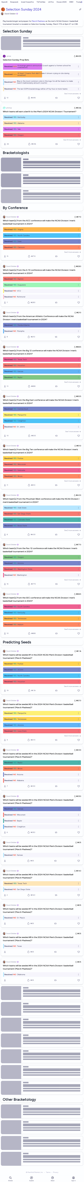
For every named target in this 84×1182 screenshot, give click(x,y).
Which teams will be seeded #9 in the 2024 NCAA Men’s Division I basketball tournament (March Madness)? (38, 967)
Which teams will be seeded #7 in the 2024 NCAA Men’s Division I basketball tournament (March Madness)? (38, 910)
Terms (48, 1172)
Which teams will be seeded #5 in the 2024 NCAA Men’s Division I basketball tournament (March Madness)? (38, 848)
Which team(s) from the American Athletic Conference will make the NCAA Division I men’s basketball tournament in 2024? (38, 318)
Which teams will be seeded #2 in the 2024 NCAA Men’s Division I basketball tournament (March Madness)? (38, 706)
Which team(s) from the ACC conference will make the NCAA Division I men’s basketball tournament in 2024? (39, 222)
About (52, 1178)
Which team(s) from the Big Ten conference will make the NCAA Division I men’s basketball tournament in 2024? (40, 451)
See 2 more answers (72, 252)
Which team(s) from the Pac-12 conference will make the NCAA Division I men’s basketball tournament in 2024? (40, 550)
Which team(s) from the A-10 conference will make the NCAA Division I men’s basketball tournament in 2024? (39, 272)
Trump (78, 2)
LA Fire (51, 2)
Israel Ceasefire (27, 2)
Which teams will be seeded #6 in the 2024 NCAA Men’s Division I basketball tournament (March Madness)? (38, 876)
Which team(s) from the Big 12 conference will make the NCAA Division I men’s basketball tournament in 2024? (39, 352)
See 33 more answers (72, 140)
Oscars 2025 (61, 2)
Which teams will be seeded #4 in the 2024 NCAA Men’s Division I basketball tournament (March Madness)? (38, 801)
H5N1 (71, 2)
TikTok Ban (41, 2)
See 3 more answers (72, 94)
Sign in (73, 1178)
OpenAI (4, 2)
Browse (10, 1178)
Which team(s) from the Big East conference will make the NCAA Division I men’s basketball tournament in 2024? (41, 401)
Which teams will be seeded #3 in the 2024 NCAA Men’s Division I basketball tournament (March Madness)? (38, 755)
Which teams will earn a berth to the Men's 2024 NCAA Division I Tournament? (39, 111)
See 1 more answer (73, 432)
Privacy (55, 1172)
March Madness (38, 21)
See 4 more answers (72, 686)
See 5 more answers (72, 382)
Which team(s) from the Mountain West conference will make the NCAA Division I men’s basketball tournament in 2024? (41, 500)
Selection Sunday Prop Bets (16, 60)
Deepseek (14, 2)
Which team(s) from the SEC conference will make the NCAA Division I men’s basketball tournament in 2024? (39, 599)
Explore (31, 1178)
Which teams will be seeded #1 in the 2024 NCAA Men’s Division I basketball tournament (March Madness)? (38, 656)
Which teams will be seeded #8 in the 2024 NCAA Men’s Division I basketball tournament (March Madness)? (38, 939)
